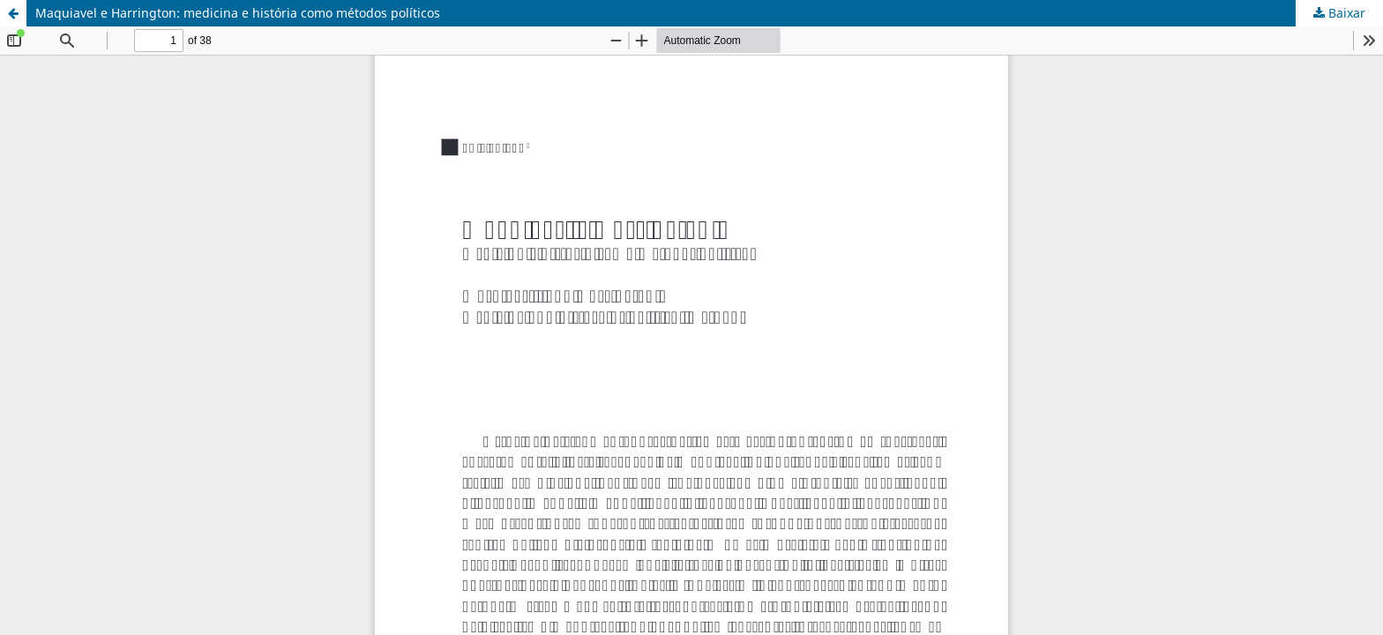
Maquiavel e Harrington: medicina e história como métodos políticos (237, 12)
